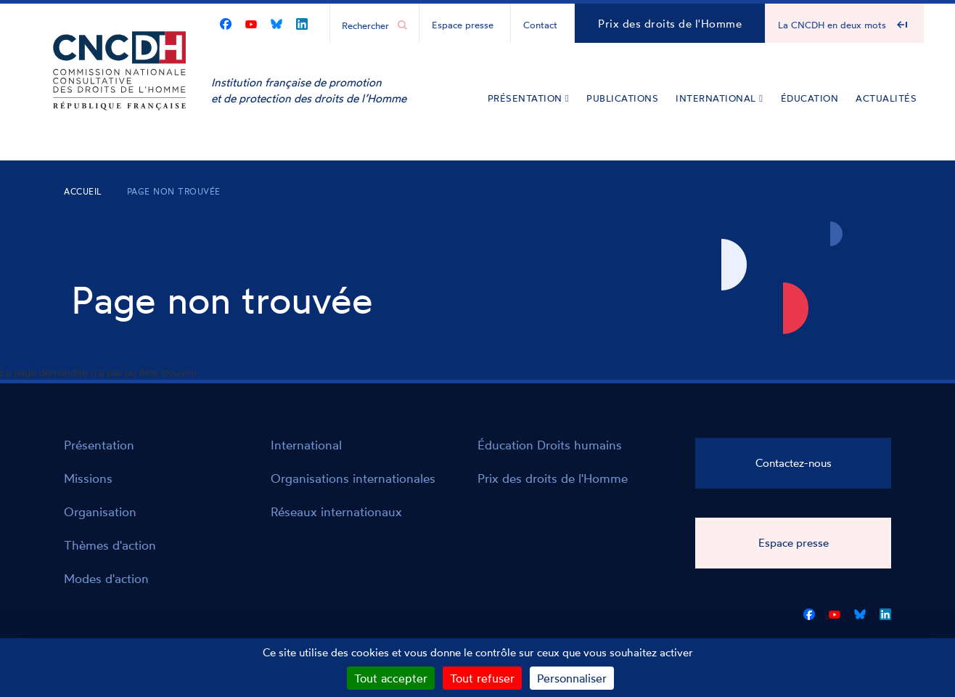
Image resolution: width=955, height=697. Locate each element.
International (719, 98)
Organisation (100, 511)
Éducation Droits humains (550, 444)
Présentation (529, 98)
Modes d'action (106, 578)
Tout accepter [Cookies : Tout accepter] (390, 678)
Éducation (810, 98)
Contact (540, 24)
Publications (622, 98)
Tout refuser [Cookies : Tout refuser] (482, 678)
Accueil (83, 191)
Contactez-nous (793, 463)
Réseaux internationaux (336, 511)
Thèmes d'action (110, 545)
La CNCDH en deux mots (832, 24)
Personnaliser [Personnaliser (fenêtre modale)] (572, 678)
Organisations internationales (353, 478)
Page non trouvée (174, 191)
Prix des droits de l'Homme (670, 23)
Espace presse (462, 24)
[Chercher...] (367, 24)
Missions (88, 478)
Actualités (886, 98)
